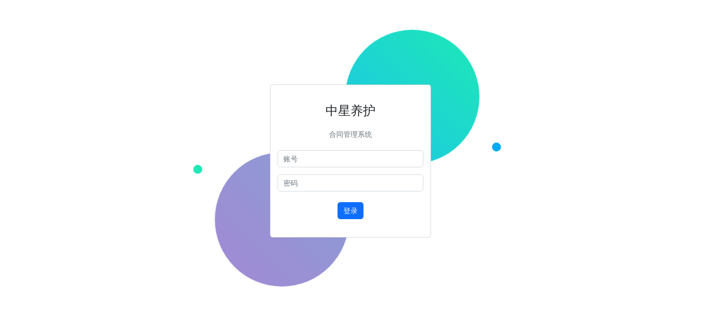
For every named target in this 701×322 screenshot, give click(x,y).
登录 (350, 211)
